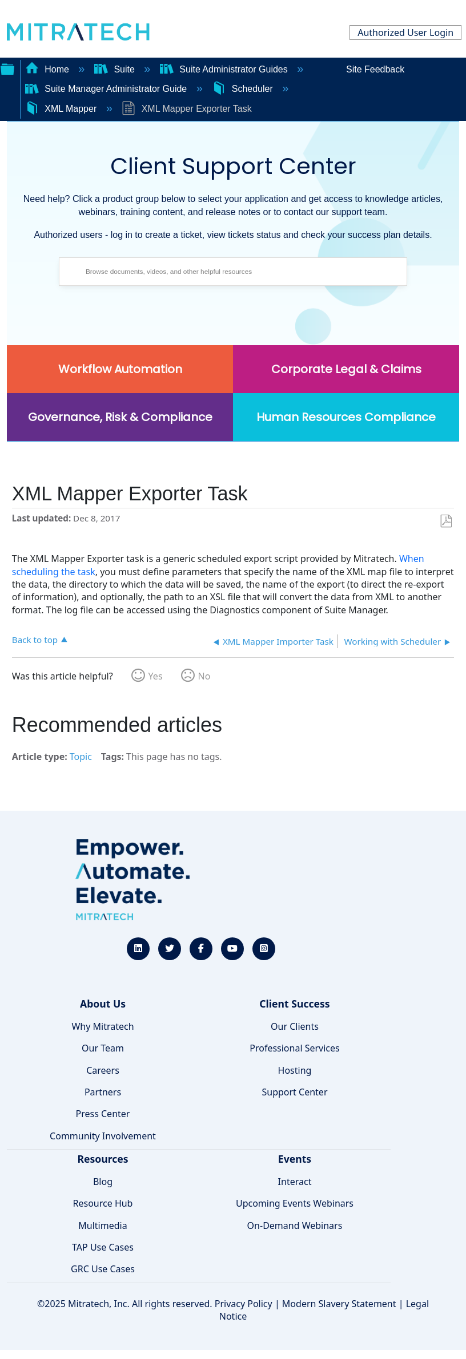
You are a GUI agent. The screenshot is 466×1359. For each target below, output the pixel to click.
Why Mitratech (102, 1026)
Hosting (295, 1070)
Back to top (35, 639)
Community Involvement (103, 1136)
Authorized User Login (405, 32)
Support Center (294, 1092)
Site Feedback (375, 69)
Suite (115, 69)
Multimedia (102, 1225)
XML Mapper (62, 109)
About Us (103, 1003)
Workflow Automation (120, 369)
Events (294, 1159)
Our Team (103, 1048)
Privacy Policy (243, 1303)
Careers (102, 1070)
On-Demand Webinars (295, 1225)
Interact (295, 1181)
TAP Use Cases (103, 1247)
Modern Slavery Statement (339, 1303)
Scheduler (243, 89)
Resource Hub (103, 1203)
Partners (103, 1092)
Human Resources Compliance (346, 417)
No (204, 676)
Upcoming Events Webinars (294, 1203)
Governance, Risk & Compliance (120, 417)
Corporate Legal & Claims (346, 369)
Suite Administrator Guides (225, 69)
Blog (103, 1181)
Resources (102, 1159)
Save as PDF (446, 521)
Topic (81, 756)
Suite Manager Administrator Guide (107, 89)
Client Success (294, 1003)
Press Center (103, 1113)
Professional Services (295, 1048)
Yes (155, 676)
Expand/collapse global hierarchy (7, 68)
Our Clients (295, 1026)
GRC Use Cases (103, 1269)
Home (48, 69)
